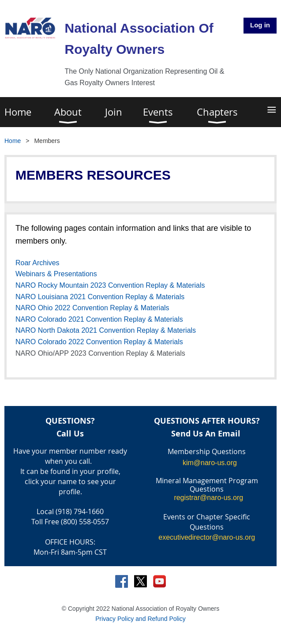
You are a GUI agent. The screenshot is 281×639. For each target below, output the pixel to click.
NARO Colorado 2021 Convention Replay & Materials (99, 319)
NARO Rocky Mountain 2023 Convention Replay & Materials (110, 285)
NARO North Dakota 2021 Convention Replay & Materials (105, 330)
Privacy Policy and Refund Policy (140, 618)
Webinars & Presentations (56, 274)
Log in (260, 25)
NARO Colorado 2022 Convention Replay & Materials (99, 342)
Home (12, 140)
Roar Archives (37, 263)
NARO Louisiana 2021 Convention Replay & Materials (99, 297)
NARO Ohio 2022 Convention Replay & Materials (92, 308)
